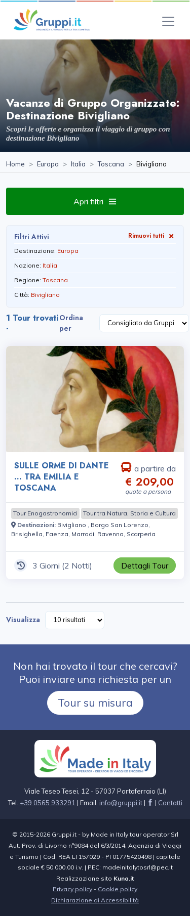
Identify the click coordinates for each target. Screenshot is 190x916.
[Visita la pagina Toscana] (111, 164)
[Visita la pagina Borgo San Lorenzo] (119, 525)
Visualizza (23, 620)
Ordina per (71, 323)
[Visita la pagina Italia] (78, 164)
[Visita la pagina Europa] (48, 164)
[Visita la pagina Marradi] (82, 534)
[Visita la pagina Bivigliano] (72, 525)
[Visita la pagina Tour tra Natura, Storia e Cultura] (129, 513)
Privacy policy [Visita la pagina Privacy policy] (72, 889)
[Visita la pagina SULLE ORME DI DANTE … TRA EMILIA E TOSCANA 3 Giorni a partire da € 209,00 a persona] (95, 399)
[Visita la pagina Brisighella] (27, 534)
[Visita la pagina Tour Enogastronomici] (45, 513)
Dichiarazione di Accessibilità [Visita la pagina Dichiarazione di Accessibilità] (95, 900)
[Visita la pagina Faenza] (57, 534)
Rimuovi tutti (152, 235)
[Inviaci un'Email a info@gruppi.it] (120, 803)
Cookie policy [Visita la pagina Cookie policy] (117, 889)
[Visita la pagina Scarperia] (141, 534)
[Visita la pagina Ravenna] (110, 534)
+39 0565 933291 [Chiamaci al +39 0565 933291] (47, 803)
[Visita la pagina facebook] (150, 803)
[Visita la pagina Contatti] (170, 803)
